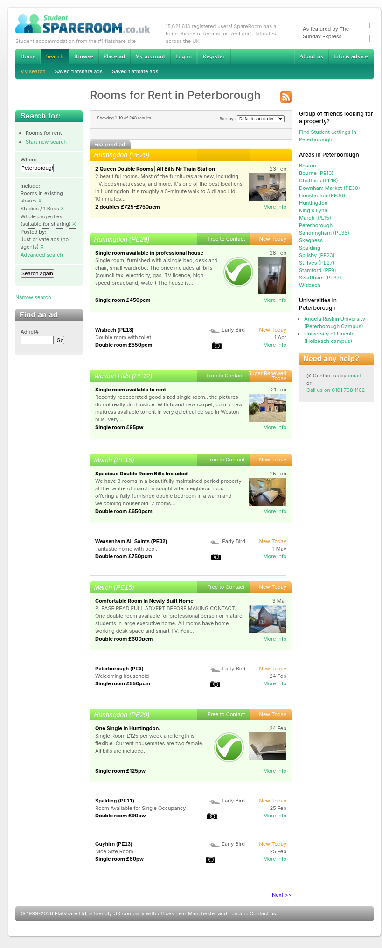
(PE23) (317, 255)
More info (274, 206)
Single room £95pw (119, 427)
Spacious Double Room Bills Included (141, 473)
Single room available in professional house (149, 253)
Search (55, 56)
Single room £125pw (120, 770)
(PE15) (315, 218)
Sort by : (252, 118)
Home (28, 56)
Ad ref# (30, 331)
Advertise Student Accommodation (114, 56)
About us (311, 56)
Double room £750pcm (123, 556)
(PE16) (318, 180)
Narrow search (33, 297)
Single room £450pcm (123, 300)
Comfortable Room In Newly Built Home (144, 601)
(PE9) (317, 270)
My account (150, 56)
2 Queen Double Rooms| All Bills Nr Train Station (155, 169)
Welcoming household (122, 676)
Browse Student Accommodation (83, 56)
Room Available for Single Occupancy (140, 808)
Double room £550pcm (124, 345)
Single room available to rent (130, 389)
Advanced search (42, 254)
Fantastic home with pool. (126, 548)
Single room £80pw (119, 859)
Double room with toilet (123, 337)
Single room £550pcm (122, 683)
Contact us (263, 913)
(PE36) (322, 195)
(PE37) (320, 277)
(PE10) (316, 173)
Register (214, 56)
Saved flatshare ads (79, 71)
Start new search (46, 142)
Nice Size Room (114, 851)
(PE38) (329, 188)
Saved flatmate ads (135, 71)
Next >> (282, 895)
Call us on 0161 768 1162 (335, 390)
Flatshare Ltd (70, 913)
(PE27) (316, 262)
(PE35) (324, 233)
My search (33, 71)
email (354, 375)
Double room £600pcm (124, 638)
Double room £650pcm (124, 511)
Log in (183, 56)
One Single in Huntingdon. (127, 728)
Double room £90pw (120, 815)
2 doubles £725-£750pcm (127, 206)
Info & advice (351, 56)
